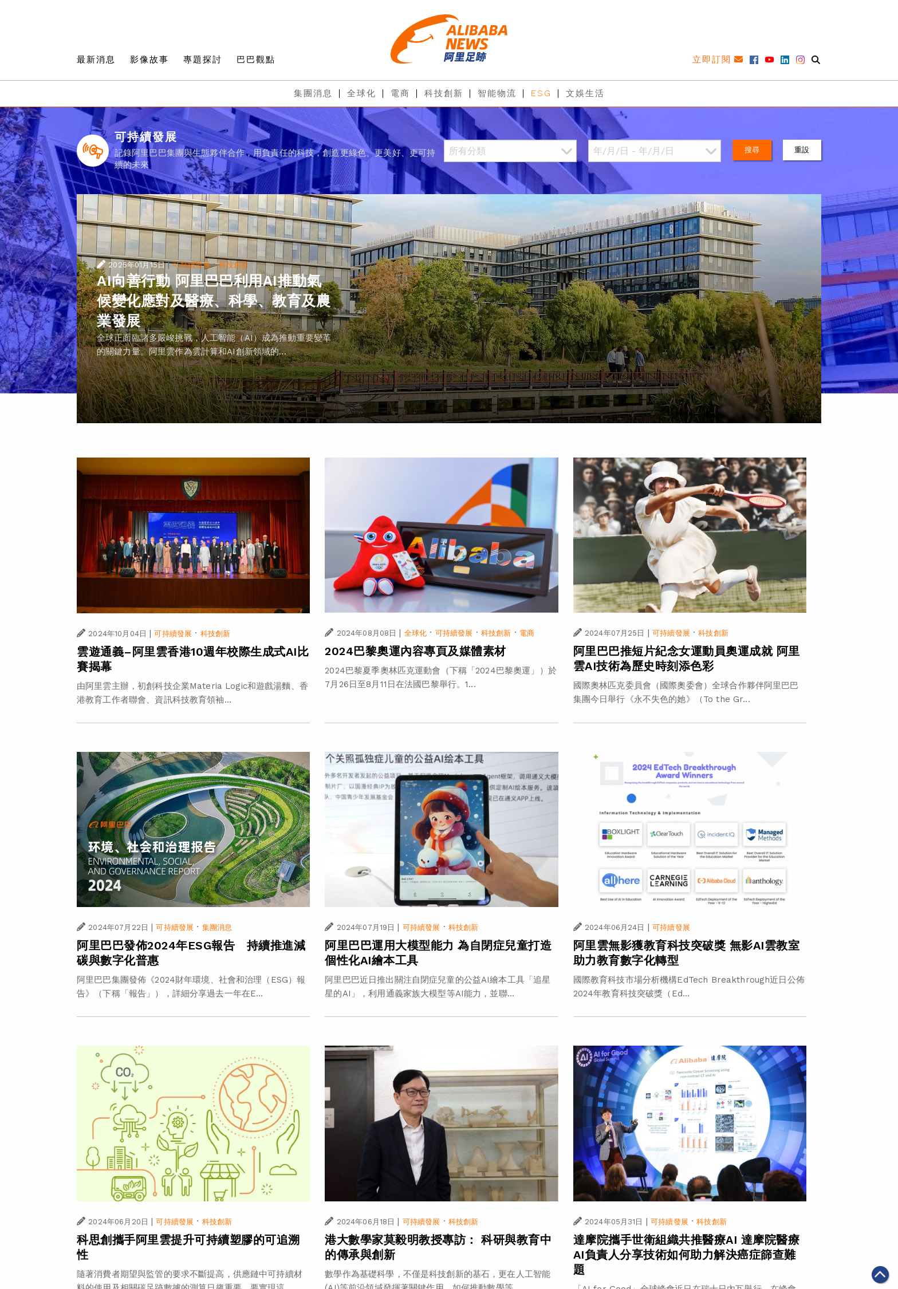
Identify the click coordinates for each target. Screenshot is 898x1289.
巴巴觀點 (256, 59)
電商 (400, 93)
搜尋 (752, 149)
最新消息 (96, 59)
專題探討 (202, 59)
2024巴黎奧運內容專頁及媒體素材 (415, 651)
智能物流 (497, 93)
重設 (801, 149)
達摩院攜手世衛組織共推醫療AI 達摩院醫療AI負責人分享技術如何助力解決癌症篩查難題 (686, 1254)
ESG (541, 93)
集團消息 (313, 93)
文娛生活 (585, 93)
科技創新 (443, 93)
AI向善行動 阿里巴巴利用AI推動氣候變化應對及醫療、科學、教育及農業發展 (213, 301)
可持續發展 (191, 265)
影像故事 (149, 59)
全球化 (361, 93)
